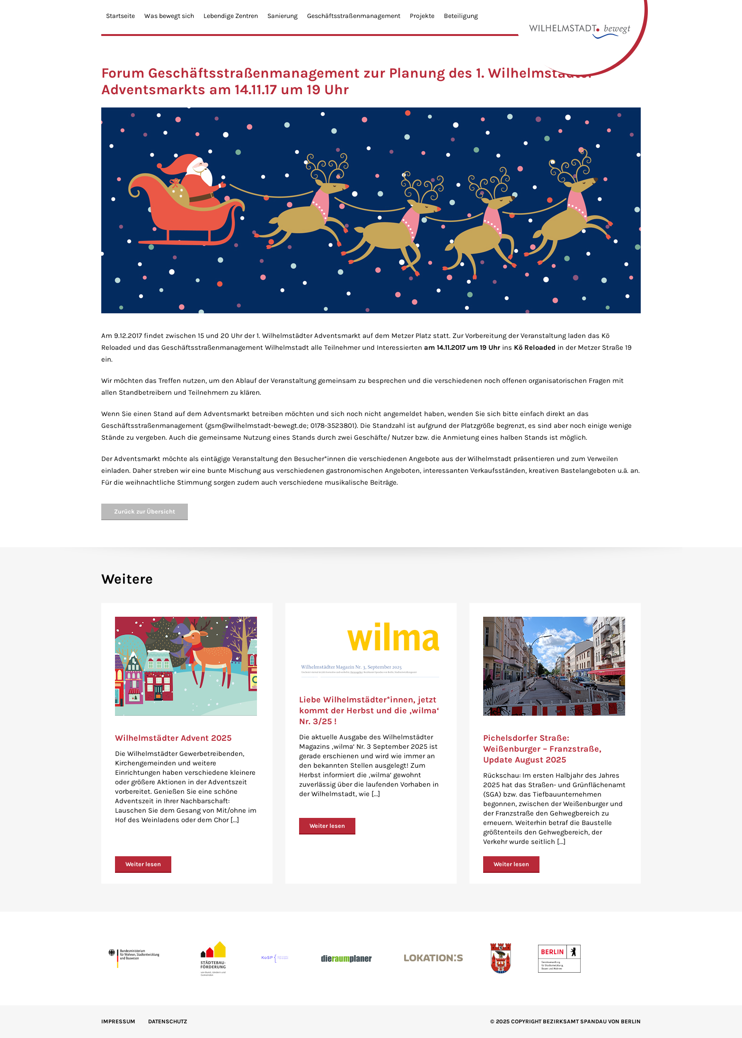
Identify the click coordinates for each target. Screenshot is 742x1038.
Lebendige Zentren (230, 16)
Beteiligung (461, 16)
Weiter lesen (143, 864)
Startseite (120, 16)
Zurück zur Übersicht (144, 511)
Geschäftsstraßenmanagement (353, 16)
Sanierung (282, 16)
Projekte (422, 16)
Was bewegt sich (169, 16)
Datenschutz (167, 1021)
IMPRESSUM (118, 1021)
